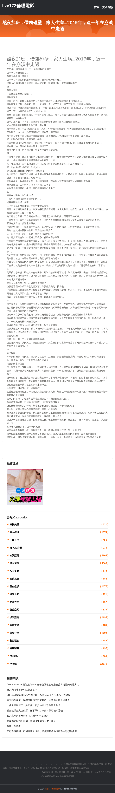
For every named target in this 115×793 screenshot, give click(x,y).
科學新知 (59, 594)
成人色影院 (76, 772)
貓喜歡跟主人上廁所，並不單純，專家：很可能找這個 (35, 710)
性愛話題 (59, 555)
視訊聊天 (59, 656)
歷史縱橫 (59, 586)
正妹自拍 (59, 540)
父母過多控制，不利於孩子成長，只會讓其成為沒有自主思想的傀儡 (42, 731)
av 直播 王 (88, 772)
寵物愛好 (59, 625)
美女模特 (59, 532)
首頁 (96, 7)
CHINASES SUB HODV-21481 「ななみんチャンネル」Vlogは (38, 695)
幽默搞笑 (59, 579)
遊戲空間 (59, 610)
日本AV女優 (59, 548)
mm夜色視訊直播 (103, 772)
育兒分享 (59, 633)
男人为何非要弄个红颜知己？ (22, 689)
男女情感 (59, 563)
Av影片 (59, 664)
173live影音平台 (95, 764)
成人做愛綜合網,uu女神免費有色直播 (57, 776)
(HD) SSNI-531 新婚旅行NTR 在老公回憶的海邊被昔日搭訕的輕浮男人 (43, 684)
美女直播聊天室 (62, 772)
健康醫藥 (59, 648)
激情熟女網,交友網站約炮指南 (75, 768)
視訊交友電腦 (15, 768)
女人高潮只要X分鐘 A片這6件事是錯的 (27, 715)
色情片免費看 (14, 726)
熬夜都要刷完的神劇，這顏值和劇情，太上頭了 (31, 721)
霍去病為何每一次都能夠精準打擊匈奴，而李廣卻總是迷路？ (38, 700)
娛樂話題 (59, 617)
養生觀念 (59, 641)
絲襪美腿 (59, 525)
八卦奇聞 (59, 571)
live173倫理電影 (18, 5)
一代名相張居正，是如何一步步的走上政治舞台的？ (33, 705)
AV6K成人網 (47, 772)
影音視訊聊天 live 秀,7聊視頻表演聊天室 (42, 768)
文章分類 (107, 7)
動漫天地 (59, 602)
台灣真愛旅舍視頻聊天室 (75, 764)
